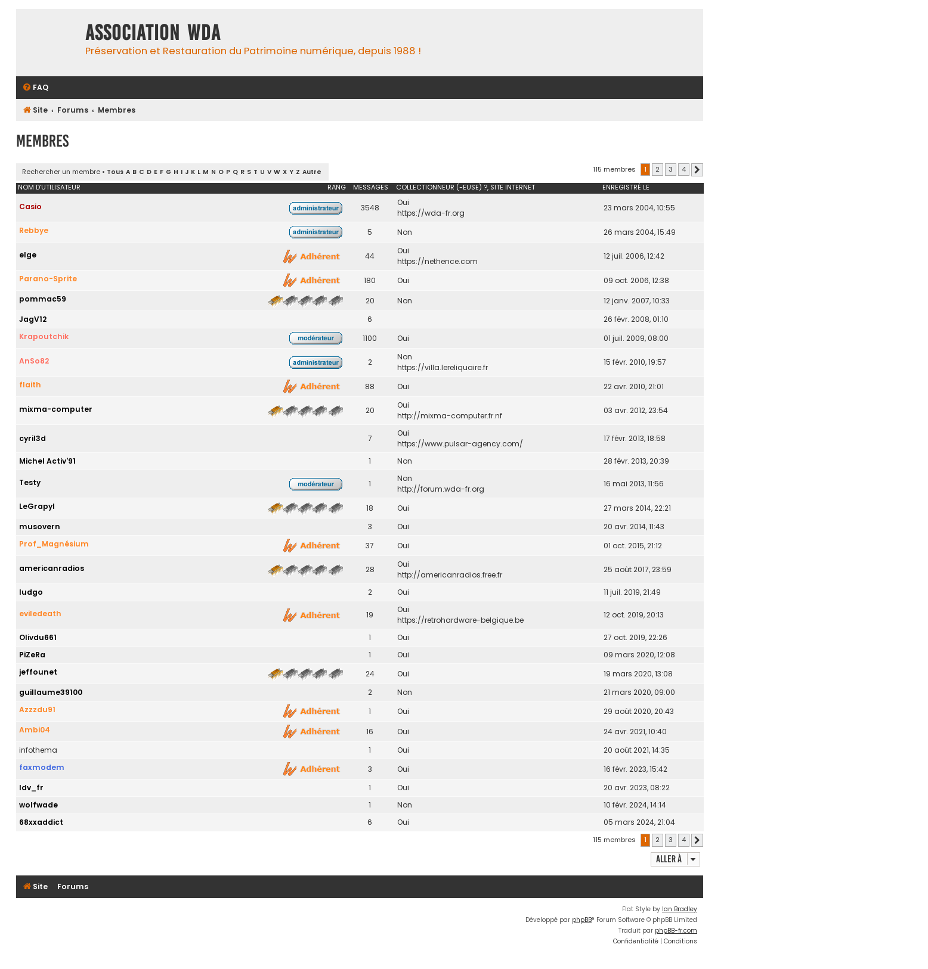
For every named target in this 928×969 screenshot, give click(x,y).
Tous (115, 171)
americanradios (51, 568)
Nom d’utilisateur (49, 187)
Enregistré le (625, 187)
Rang (336, 187)
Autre (311, 171)
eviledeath (40, 613)
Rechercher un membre (61, 171)
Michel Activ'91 (47, 461)
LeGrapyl (37, 506)
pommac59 (42, 299)
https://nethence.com (437, 261)
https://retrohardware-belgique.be (460, 620)
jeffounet (38, 672)
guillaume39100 (50, 692)
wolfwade (38, 805)
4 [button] (684, 169)
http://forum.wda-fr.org (440, 489)
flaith (30, 385)
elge (27, 255)
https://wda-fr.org (431, 213)
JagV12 (33, 319)
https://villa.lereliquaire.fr (442, 367)
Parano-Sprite (48, 279)
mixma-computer (55, 409)
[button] (697, 169)
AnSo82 (34, 361)
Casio (30, 206)
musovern (39, 526)
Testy (30, 482)
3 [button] (671, 169)
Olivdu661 (38, 637)
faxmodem (41, 767)
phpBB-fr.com (676, 930)
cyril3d (32, 438)
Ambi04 (34, 730)
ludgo (31, 592)
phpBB (582, 919)
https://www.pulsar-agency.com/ (460, 444)
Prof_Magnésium (54, 544)
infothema (38, 750)
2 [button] (657, 169)
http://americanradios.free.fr (449, 575)
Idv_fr (31, 787)
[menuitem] (35, 88)
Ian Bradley (679, 909)
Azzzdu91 (37, 709)
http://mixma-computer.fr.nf (449, 416)
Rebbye (33, 230)
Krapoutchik (44, 336)
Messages (370, 187)
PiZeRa (32, 655)
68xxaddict (41, 822)
